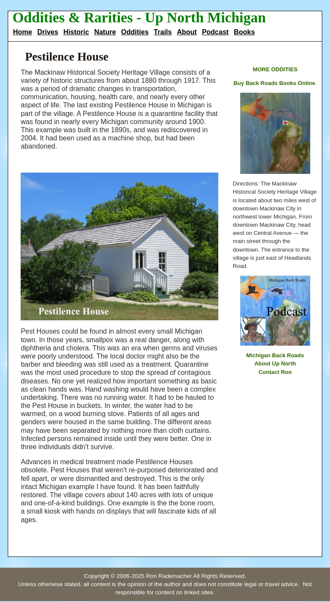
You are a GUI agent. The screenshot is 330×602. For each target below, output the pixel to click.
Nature (105, 32)
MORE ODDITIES (275, 69)
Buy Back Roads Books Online (274, 83)
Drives (47, 32)
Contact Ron (275, 372)
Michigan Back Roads (275, 355)
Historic (76, 32)
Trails (163, 32)
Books (244, 32)
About (187, 32)
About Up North (275, 363)
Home (22, 32)
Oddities (135, 32)
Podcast (215, 32)
